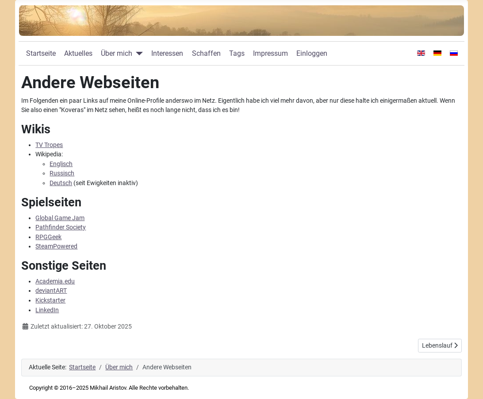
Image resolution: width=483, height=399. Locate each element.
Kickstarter (50, 300)
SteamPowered (56, 246)
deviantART (51, 290)
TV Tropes (49, 145)
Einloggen (311, 53)
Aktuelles (78, 53)
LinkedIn (47, 310)
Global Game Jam (59, 218)
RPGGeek (48, 237)
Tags (237, 53)
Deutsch (61, 183)
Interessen (167, 53)
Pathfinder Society (60, 227)
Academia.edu (55, 281)
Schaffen (206, 53)
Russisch (62, 173)
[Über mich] (137, 53)
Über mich (116, 53)
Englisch (61, 164)
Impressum (270, 53)
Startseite (41, 53)
